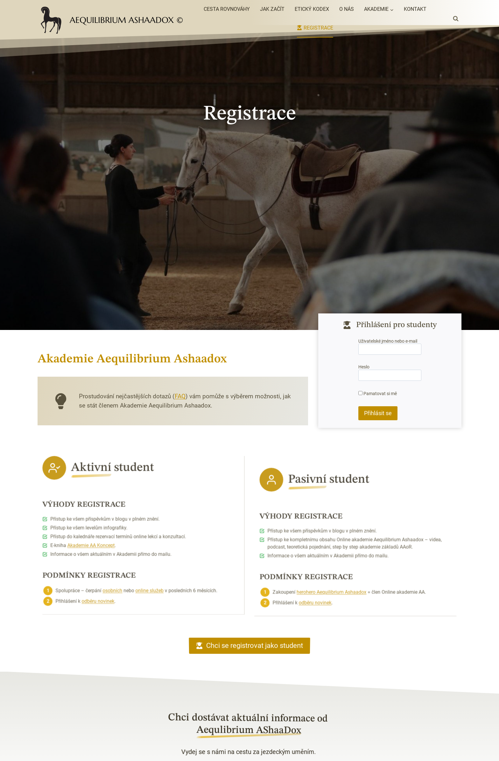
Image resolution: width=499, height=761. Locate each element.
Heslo (364, 367)
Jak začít (272, 9)
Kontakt (415, 9)
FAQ (166, 396)
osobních (119, 569)
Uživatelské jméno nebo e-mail (388, 342)
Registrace (315, 28)
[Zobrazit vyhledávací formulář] (455, 18)
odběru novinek (108, 577)
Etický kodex (312, 9)
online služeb (148, 569)
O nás (346, 9)
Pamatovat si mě (378, 393)
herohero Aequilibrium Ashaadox (340, 609)
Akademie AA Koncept (102, 527)
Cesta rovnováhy (227, 9)
